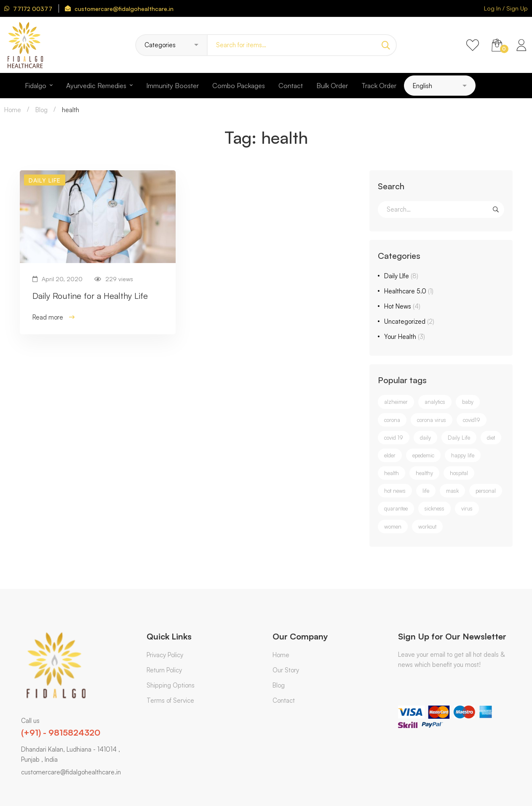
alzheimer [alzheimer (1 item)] (396, 401)
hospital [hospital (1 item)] (459, 473)
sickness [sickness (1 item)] (434, 508)
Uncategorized (409, 321)
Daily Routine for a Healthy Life (90, 295)
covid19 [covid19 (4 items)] (471, 419)
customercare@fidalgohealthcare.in (71, 772)
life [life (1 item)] (425, 490)
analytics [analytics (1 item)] (435, 401)
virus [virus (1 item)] (467, 508)
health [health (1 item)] (391, 473)
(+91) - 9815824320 (60, 732)
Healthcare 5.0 (408, 291)
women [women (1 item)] (392, 526)
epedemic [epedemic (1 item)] (423, 455)
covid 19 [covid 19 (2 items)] (393, 437)
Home (12, 110)
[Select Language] (440, 85)
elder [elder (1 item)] (390, 455)
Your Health (404, 337)
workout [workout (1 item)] (427, 526)
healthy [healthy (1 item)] (424, 473)
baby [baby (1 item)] (467, 401)
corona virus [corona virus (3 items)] (431, 419)
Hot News (402, 306)
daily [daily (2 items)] (425, 437)
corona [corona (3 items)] (392, 419)
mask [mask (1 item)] (452, 490)
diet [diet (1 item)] (491, 437)
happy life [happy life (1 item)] (462, 455)
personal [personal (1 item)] (486, 490)
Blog (41, 110)
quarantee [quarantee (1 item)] (396, 508)
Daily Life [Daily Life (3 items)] (459, 437)
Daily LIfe (401, 276)
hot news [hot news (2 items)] (395, 490)
